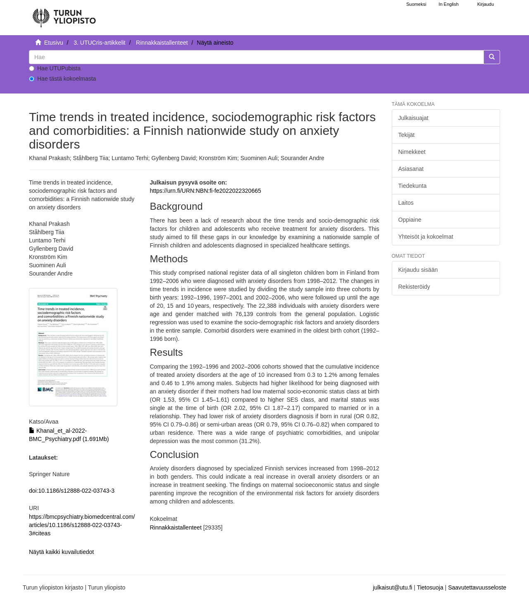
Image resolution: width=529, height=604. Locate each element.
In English (448, 4)
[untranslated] (256, 57)
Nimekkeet (412, 152)
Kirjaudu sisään (418, 269)
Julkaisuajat (413, 118)
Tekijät (406, 135)
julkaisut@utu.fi (392, 587)
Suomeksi (416, 4)
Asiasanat (411, 168)
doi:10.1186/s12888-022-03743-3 (71, 490)
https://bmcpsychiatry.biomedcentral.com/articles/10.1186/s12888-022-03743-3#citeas (82, 525)
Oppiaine (410, 219)
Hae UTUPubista (55, 68)
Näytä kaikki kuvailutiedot (61, 552)
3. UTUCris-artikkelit (99, 42)
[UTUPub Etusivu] (64, 14)
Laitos (406, 202)
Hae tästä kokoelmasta (62, 78)
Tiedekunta (412, 185)
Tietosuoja (430, 587)
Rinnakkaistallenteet (162, 42)
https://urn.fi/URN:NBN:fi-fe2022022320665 (205, 190)
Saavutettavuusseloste (477, 587)
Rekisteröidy (414, 286)
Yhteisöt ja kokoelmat (425, 236)
